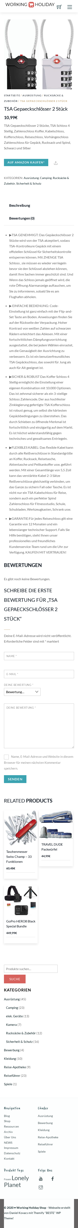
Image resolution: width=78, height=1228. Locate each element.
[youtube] (41, 1178)
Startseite (12, 95)
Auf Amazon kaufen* (26, 162)
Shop (7, 1121)
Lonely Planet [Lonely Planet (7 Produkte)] (16, 1181)
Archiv (8, 1132)
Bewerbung (12, 1050)
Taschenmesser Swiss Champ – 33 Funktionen (18, 856)
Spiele (8, 1084)
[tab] (21, 205)
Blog (7, 1116)
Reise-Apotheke (15, 1067)
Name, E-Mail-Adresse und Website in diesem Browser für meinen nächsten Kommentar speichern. (38, 762)
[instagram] (41, 1186)
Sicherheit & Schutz (28, 183)
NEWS (8, 1142)
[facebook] (53, 1178)
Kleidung (10, 1058)
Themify (38, 1213)
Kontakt (9, 1158)
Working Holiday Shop (31, 1207)
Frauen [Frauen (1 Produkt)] (7, 1179)
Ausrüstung (32, 95)
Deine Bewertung (18, 685)
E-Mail (12, 674)
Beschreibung (19, 205)
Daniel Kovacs (18, 1213)
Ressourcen (11, 1126)
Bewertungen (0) (22, 218)
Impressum (11, 1147)
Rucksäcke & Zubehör (21, 1033)
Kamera (11, 1024)
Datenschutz (12, 1153)
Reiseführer (12, 1075)
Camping (46, 178)
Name (11, 656)
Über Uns (10, 1137)
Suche (14, 979)
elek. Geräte (14, 1016)
